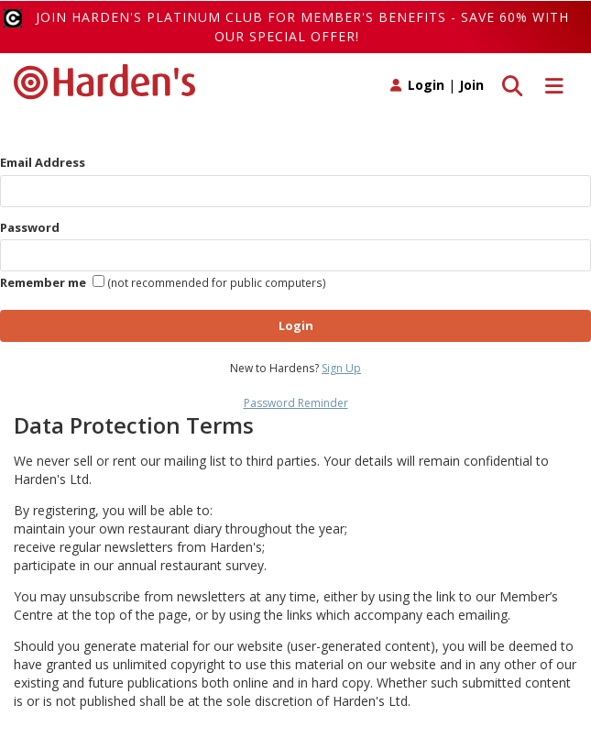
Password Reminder (296, 403)
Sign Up (341, 368)
